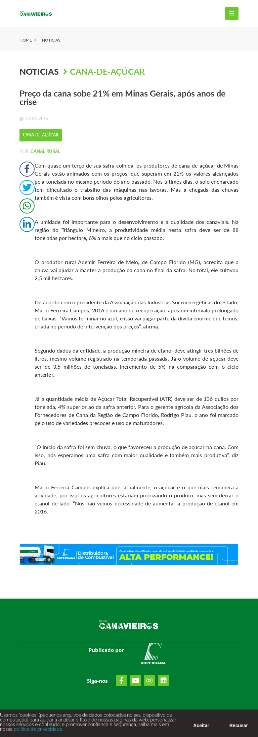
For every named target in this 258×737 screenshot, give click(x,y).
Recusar (238, 728)
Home (25, 40)
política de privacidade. (37, 732)
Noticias (51, 40)
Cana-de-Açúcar (107, 71)
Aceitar (201, 728)
